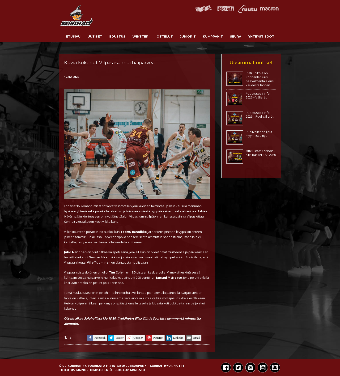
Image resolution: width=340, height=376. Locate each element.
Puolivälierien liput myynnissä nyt (259, 134)
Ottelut (165, 36)
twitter (115, 338)
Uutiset (95, 36)
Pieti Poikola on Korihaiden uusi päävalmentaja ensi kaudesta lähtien (260, 79)
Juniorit (188, 36)
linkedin (174, 338)
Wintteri (140, 36)
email (193, 338)
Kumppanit (213, 36)
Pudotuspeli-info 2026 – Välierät (258, 95)
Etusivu (73, 36)
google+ (134, 338)
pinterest (154, 338)
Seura (235, 36)
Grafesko (137, 370)
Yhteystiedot (261, 36)
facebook (96, 338)
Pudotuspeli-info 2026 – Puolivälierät (259, 115)
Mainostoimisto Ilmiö (94, 370)
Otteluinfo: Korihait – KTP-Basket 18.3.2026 (261, 153)
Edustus (117, 36)
